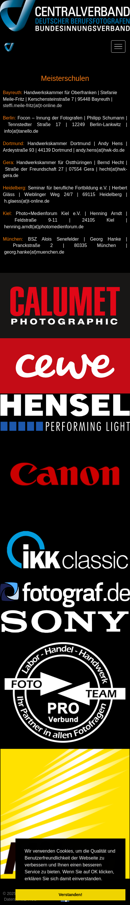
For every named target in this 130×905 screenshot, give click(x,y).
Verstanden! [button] (70, 894)
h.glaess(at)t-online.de (26, 201)
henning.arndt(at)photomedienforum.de (44, 226)
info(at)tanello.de (21, 131)
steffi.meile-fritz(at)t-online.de (32, 105)
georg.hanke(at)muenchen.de (34, 252)
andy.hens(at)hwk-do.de (100, 150)
